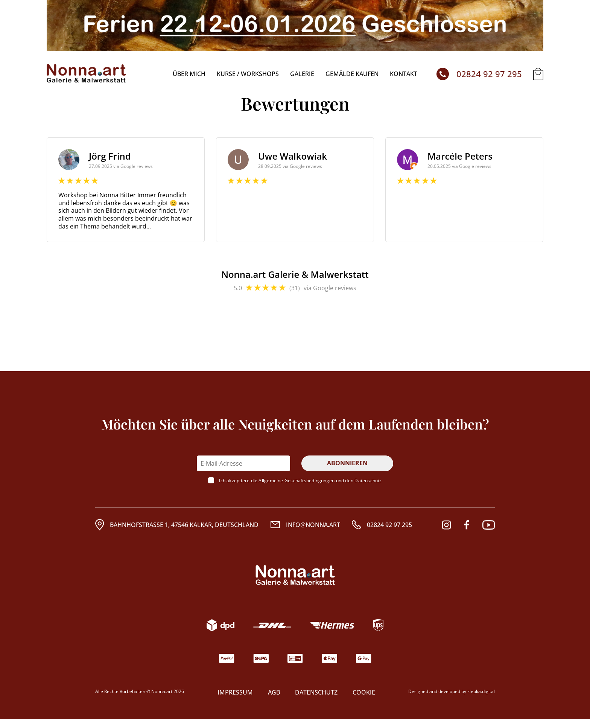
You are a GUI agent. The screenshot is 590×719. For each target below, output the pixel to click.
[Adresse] (177, 524)
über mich (189, 74)
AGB (274, 692)
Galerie (302, 74)
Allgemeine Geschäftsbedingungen (297, 480)
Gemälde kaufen (352, 74)
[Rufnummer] (381, 525)
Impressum (235, 692)
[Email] (305, 524)
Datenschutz (368, 480)
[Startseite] (86, 74)
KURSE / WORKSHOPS (248, 74)
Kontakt (403, 74)
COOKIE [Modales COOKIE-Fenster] (364, 692)
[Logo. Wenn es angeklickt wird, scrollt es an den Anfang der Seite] (295, 575)
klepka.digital (481, 692)
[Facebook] (466, 525)
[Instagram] (446, 525)
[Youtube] (488, 525)
